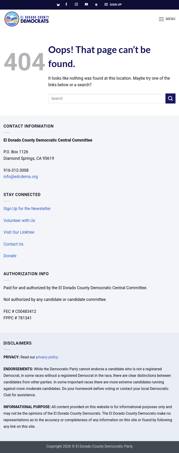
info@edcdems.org (20, 176)
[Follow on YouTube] (86, 4)
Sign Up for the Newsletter (27, 208)
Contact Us (13, 244)
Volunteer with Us (19, 220)
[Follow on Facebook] (66, 4)
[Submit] (170, 98)
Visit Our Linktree (18, 232)
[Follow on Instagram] (76, 4)
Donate (9, 255)
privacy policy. (47, 357)
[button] (167, 19)
